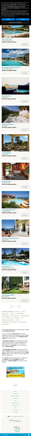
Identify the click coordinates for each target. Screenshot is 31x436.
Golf (22, 318)
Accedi (2, 434)
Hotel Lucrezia (6, 181)
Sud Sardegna (5, 324)
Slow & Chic (16, 311)
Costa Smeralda (20, 313)
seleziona (25, 44)
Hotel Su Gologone (7, 124)
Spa (3, 318)
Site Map (15, 412)
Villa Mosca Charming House (10, 238)
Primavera (12, 313)
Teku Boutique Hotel (8, 295)
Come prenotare (15, 403)
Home (15, 391)
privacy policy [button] (14, 4)
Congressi (15, 410)
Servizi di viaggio (15, 396)
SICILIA (17, 428)
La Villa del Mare (6, 153)
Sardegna (15, 398)
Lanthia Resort (6, 267)
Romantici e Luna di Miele (7, 320)
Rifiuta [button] (8, 19)
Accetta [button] (22, 19)
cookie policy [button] (4, 9)
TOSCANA (17, 430)
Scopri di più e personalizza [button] (15, 22)
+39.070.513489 (19, 416)
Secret (23, 311)
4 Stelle (17, 320)
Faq (15, 407)
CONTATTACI (12, 416)
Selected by (15, 405)
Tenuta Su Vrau (6, 96)
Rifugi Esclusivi (9, 318)
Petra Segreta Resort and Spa (10, 68)
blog (15, 400)
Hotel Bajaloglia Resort (8, 210)
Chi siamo (15, 393)
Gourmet (17, 318)
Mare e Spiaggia (23, 322)
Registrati (6, 434)
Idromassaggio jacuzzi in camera (9, 322)
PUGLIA (17, 431)
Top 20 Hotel (5, 313)
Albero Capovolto (7, 39)
